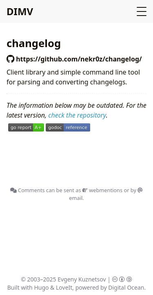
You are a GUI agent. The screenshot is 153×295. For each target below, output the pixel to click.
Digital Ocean (126, 287)
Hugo (41, 287)
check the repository (77, 115)
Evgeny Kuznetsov (82, 279)
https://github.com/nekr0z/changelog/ (74, 59)
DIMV (20, 11)
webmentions (102, 190)
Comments (27, 190)
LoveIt (64, 287)
